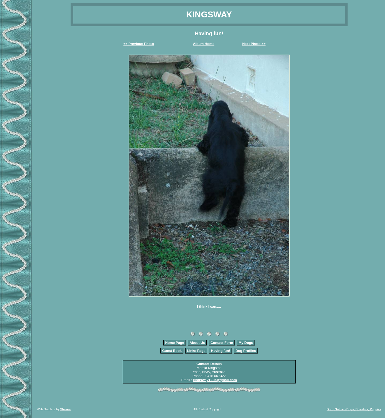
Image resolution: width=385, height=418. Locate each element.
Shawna (65, 409)
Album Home (203, 44)
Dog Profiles (246, 351)
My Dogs (245, 343)
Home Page (174, 343)
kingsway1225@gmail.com (215, 380)
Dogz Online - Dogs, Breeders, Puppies (354, 409)
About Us (197, 343)
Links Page (196, 351)
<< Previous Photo (139, 44)
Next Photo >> (253, 44)
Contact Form (221, 343)
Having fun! (220, 351)
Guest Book (172, 351)
